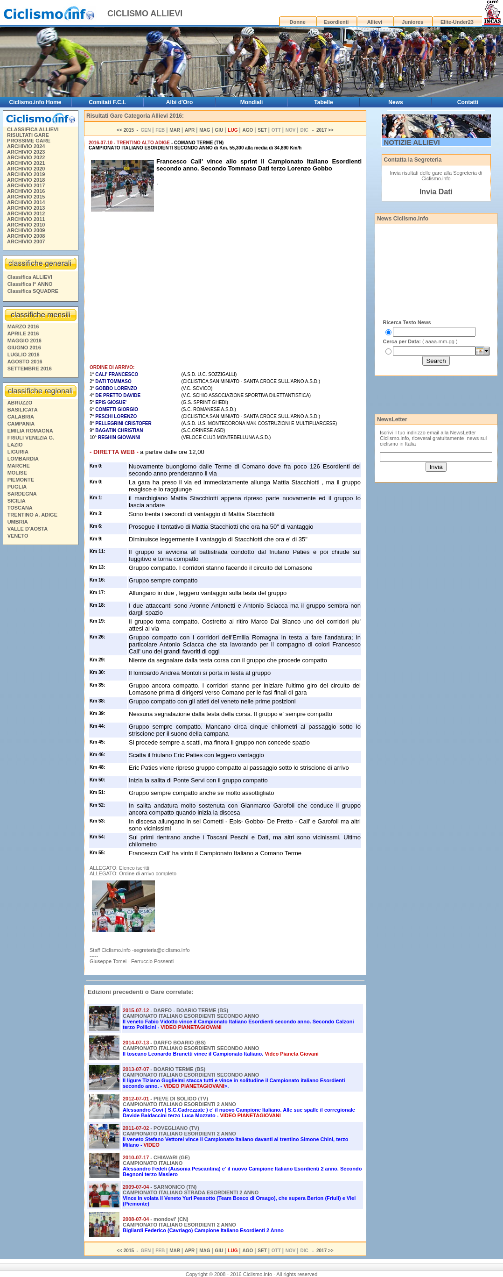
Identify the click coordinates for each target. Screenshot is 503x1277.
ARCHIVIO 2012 (26, 213)
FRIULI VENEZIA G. (30, 437)
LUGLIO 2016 (23, 354)
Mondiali (251, 102)
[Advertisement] (40, 691)
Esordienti (336, 22)
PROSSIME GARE (28, 140)
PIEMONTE (20, 479)
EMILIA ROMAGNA (30, 430)
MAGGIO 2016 (24, 340)
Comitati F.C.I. (107, 102)
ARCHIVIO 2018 (26, 180)
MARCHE (18, 465)
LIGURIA (17, 451)
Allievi (374, 22)
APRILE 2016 (23, 333)
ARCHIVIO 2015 (26, 196)
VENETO (17, 536)
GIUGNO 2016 (24, 347)
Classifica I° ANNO (30, 284)
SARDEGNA (22, 494)
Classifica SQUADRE (32, 291)
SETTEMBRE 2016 (29, 368)
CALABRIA (20, 416)
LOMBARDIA (23, 458)
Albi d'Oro (179, 102)
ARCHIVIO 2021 (26, 163)
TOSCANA (20, 508)
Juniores (412, 22)
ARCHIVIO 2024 (26, 146)
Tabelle (323, 102)
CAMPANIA (21, 423)
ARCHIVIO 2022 (26, 157)
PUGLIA (17, 487)
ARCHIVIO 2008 (26, 236)
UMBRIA (17, 522)
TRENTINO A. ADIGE (32, 515)
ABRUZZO (20, 402)
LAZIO (15, 444)
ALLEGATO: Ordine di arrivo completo (133, 873)
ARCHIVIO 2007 (26, 241)
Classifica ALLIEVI (29, 277)
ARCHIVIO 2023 (26, 152)
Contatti (467, 102)
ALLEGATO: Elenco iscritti (119, 868)
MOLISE (17, 472)
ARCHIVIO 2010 (26, 224)
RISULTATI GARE (28, 135)
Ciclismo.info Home (35, 102)
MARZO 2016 (23, 326)
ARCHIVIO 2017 (26, 185)
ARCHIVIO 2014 (26, 202)
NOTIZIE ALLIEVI (412, 142)
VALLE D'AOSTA (27, 529)
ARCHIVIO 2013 (26, 208)
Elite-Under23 (457, 22)
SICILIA (16, 501)
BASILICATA (22, 409)
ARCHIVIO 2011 (26, 219)
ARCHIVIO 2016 (26, 191)
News (395, 102)
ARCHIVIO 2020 (26, 168)
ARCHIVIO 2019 (26, 174)
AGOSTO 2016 (24, 361)
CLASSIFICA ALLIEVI (32, 129)
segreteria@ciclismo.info (162, 950)
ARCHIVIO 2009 (26, 230)
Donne (298, 22)
